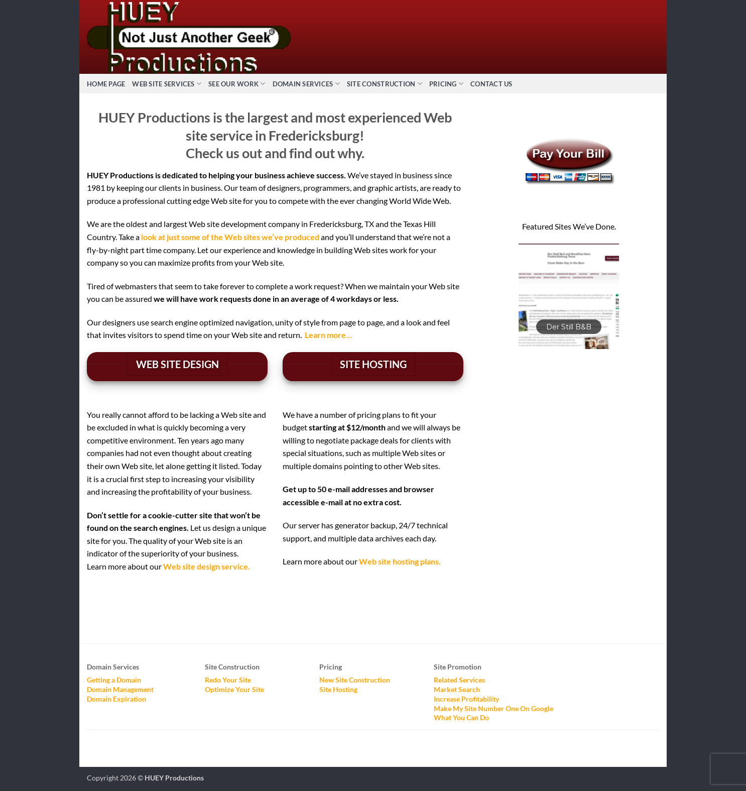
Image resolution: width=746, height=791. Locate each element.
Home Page (106, 84)
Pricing (446, 83)
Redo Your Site (228, 679)
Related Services (459, 679)
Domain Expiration (116, 699)
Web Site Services (166, 83)
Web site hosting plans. (400, 561)
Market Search (457, 689)
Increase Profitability (466, 699)
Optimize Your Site (234, 689)
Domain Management (120, 689)
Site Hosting (338, 689)
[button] (569, 296)
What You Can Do (461, 717)
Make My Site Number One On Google (493, 708)
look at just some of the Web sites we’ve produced (230, 237)
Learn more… (328, 335)
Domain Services (306, 83)
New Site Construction (354, 679)
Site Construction (384, 83)
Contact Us (491, 84)
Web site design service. (206, 566)
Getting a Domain (114, 679)
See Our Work (237, 83)
